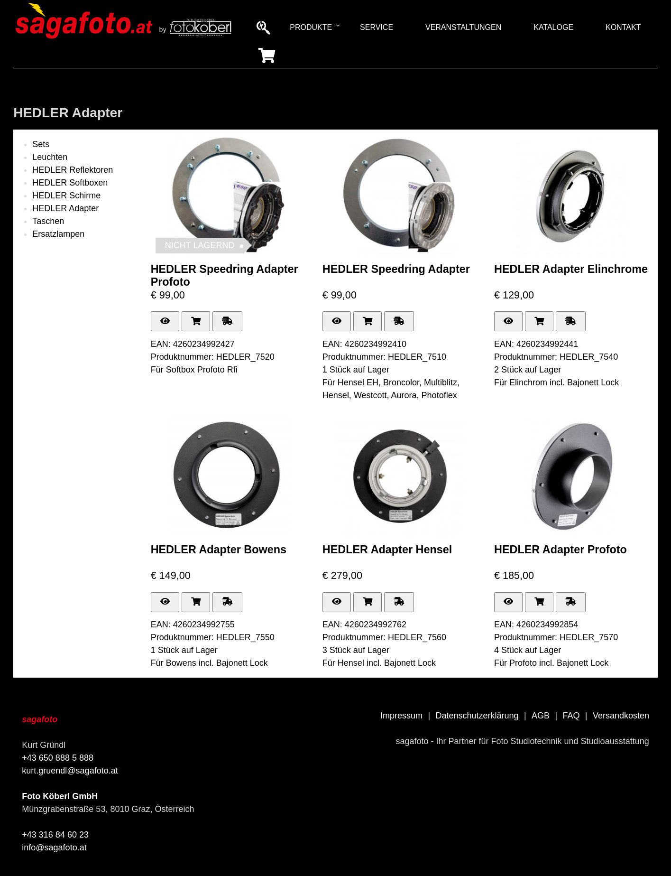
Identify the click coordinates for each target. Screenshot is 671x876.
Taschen (48, 221)
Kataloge (553, 27)
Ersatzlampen (58, 234)
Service (376, 27)
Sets (40, 144)
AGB (541, 715)
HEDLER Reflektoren (72, 170)
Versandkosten (621, 715)
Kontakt (623, 27)
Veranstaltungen (463, 27)
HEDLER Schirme (66, 195)
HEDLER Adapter (65, 208)
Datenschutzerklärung (476, 715)
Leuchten (49, 157)
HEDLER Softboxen (70, 182)
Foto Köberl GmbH (60, 796)
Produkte (311, 27)
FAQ (570, 715)
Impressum (401, 715)
